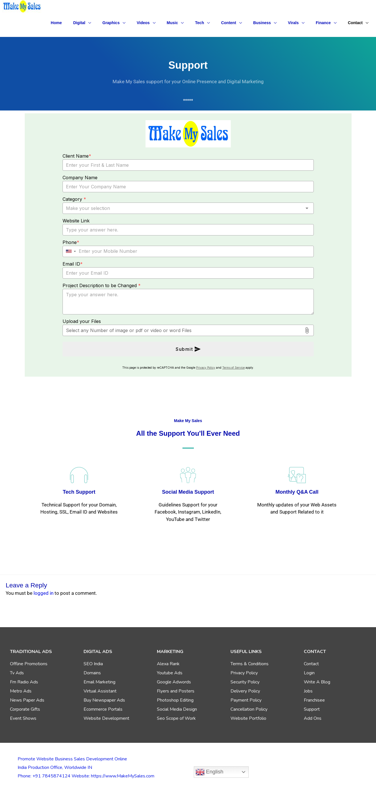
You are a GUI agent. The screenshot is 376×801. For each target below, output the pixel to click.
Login (309, 673)
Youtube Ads (169, 673)
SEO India (93, 664)
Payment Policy (245, 700)
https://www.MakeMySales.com (122, 776)
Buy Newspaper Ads (104, 700)
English (209, 772)
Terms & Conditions (249, 664)
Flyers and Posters (175, 691)
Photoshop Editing (175, 700)
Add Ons (312, 718)
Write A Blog (317, 682)
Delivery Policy (245, 691)
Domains (92, 673)
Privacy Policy (244, 673)
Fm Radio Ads (24, 682)
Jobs (308, 691)
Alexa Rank (168, 664)
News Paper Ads (27, 700)
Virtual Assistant (100, 691)
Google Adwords (174, 682)
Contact (311, 664)
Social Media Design (177, 709)
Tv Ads (17, 673)
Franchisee (314, 700)
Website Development (106, 718)
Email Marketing (99, 682)
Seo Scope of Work (176, 718)
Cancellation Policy (248, 709)
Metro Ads (21, 691)
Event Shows (23, 718)
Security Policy (244, 682)
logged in (43, 593)
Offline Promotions (28, 664)
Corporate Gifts (25, 709)
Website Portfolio (248, 718)
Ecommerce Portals (103, 709)
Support (312, 709)
